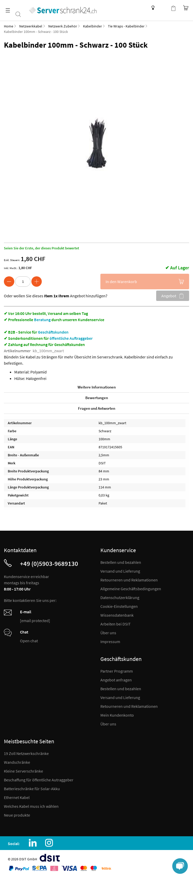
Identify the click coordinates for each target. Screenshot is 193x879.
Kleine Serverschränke (23, 771)
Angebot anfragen (116, 679)
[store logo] (65, 8)
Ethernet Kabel (17, 797)
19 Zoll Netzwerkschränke (26, 753)
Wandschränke (17, 762)
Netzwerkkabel (30, 26)
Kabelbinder (92, 26)
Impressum (110, 641)
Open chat (29, 640)
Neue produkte (17, 815)
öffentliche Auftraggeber (71, 338)
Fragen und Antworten (96, 408)
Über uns (108, 632)
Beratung (42, 319)
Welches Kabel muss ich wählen (31, 806)
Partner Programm (116, 671)
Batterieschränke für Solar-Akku (32, 788)
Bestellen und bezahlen (120, 562)
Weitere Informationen (97, 387)
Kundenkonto (163, 8)
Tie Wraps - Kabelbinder (126, 26)
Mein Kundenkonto (117, 715)
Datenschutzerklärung (119, 597)
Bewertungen (96, 397)
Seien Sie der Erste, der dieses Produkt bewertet (41, 248)
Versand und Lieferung (120, 571)
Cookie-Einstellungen (119, 606)
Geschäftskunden (53, 332)
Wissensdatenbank (151, 7)
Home (8, 26)
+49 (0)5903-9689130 (49, 563)
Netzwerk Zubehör (62, 26)
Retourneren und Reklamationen (129, 579)
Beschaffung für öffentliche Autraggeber (38, 779)
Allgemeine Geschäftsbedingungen (130, 588)
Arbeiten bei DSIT (115, 623)
